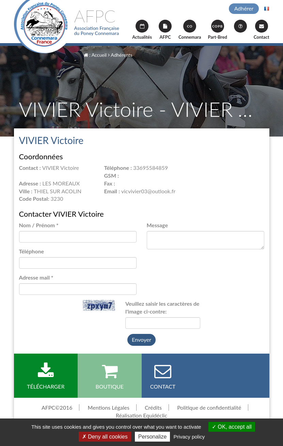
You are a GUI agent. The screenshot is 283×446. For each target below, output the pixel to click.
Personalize (152, 437)
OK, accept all (232, 427)
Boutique (110, 376)
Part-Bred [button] (217, 30)
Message (157, 225)
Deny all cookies (105, 437)
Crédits (153, 407)
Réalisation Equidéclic (141, 415)
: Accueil (95, 55)
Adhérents (120, 55)
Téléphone (31, 251)
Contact (261, 30)
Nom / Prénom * (39, 225)
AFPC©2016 (57, 407)
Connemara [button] (189, 30)
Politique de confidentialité (209, 407)
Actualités (142, 30)
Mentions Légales (108, 407)
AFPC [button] (165, 30)
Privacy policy (189, 437)
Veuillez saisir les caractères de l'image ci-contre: (162, 307)
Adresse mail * (36, 277)
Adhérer (244, 8)
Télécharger (46, 376)
